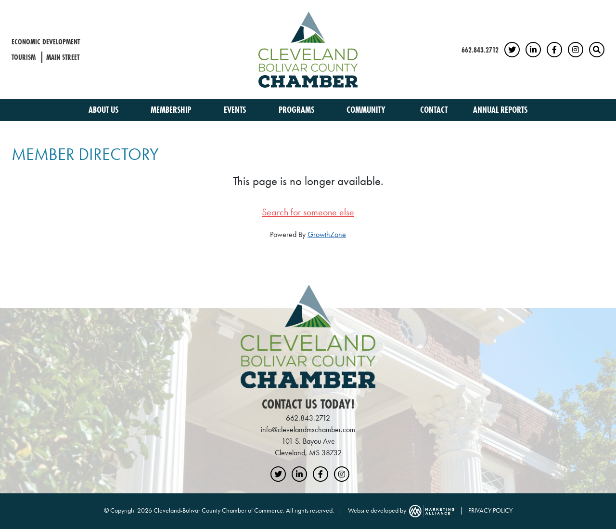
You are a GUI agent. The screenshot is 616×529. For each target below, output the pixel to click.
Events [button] (236, 110)
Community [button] (366, 110)
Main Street (62, 57)
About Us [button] (104, 110)
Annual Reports (500, 110)
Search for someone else (308, 212)
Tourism (24, 57)
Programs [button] (297, 110)
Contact (434, 110)
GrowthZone (327, 234)
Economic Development (46, 42)
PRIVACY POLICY (490, 510)
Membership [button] (172, 110)
